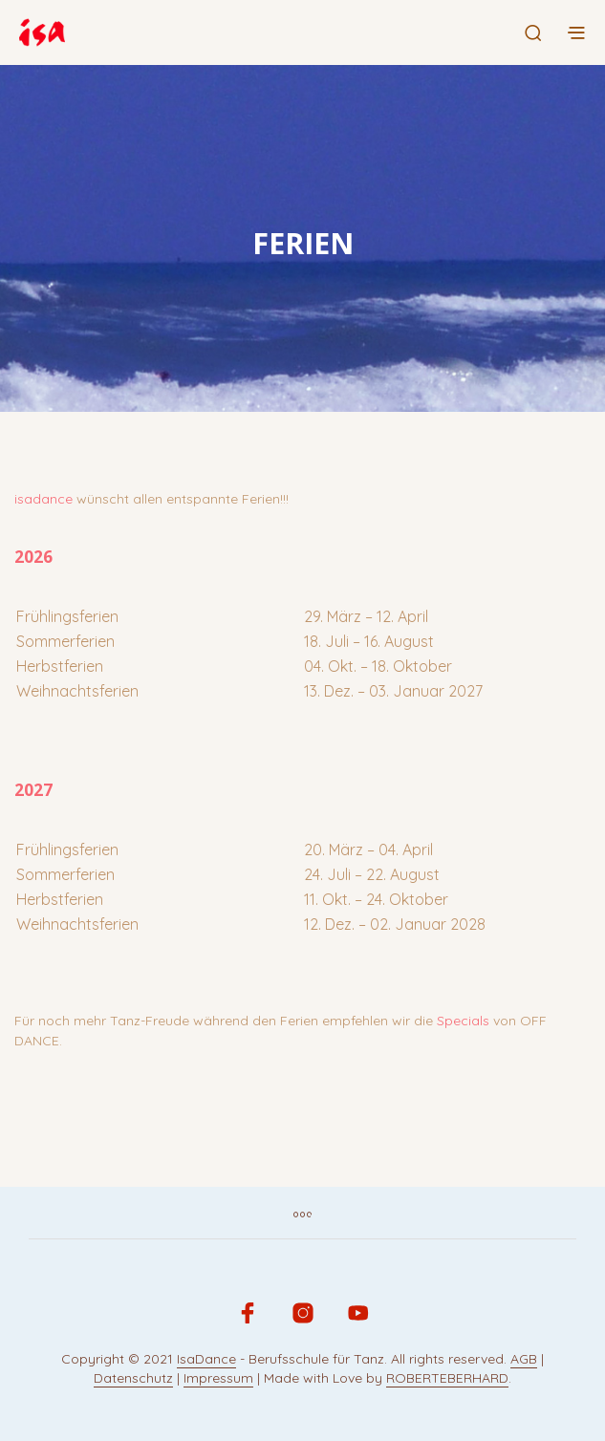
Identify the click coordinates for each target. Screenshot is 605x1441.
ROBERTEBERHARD (447, 1379)
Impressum (218, 1379)
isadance (43, 498)
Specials (463, 1020)
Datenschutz (133, 1379)
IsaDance (206, 1359)
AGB (523, 1359)
